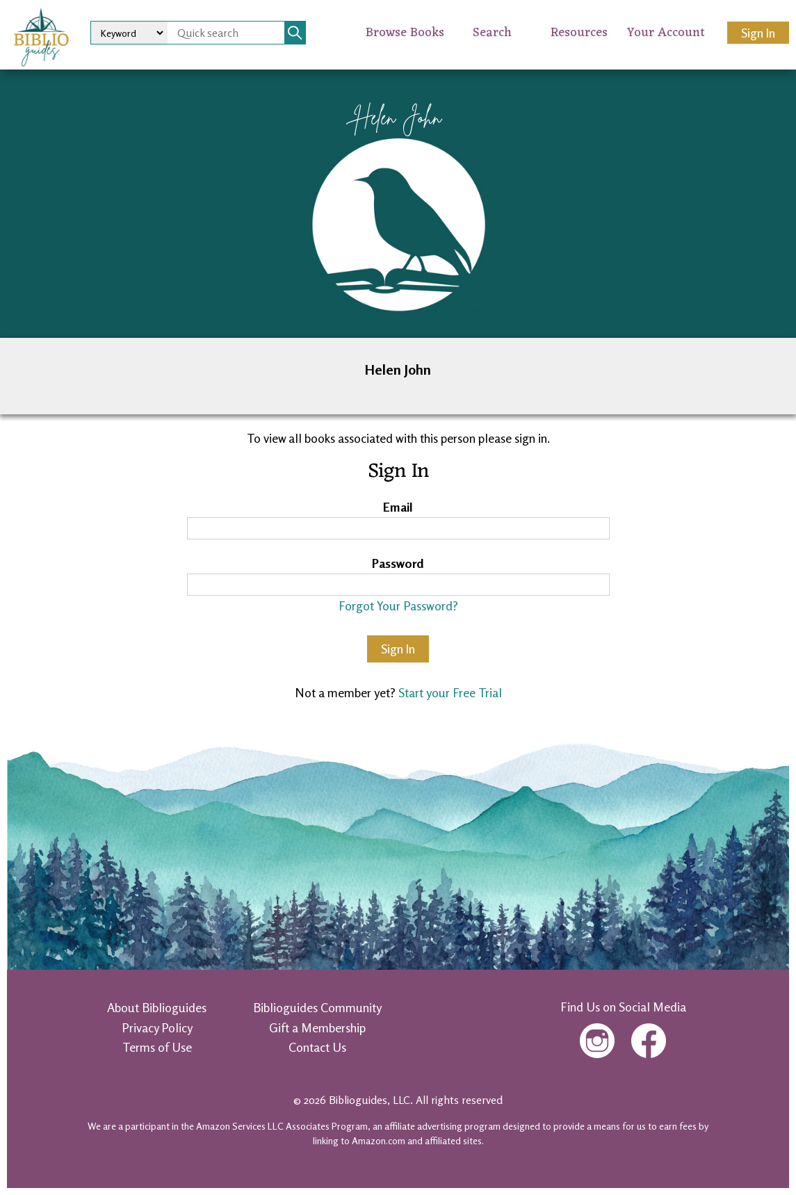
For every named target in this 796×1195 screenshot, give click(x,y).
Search (492, 33)
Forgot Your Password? (398, 605)
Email (398, 506)
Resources (579, 33)
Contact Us (317, 1047)
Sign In (758, 32)
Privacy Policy (157, 1027)
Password (398, 563)
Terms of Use (157, 1047)
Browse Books (405, 33)
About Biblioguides (156, 1007)
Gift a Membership (317, 1027)
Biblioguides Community (317, 1007)
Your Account (666, 33)
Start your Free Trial (450, 692)
